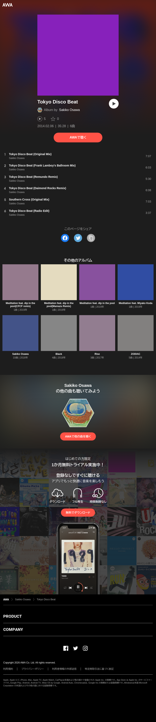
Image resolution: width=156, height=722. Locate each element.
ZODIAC (135, 354)
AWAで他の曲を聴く (78, 436)
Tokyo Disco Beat (46, 599)
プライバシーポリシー (32, 669)
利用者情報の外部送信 (64, 669)
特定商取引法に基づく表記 (99, 669)
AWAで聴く (78, 137)
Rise (97, 354)
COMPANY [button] (13, 629)
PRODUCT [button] (12, 616)
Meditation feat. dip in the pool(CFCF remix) (20, 305)
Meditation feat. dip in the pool (97, 303)
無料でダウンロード (78, 512)
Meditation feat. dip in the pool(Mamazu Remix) (59, 305)
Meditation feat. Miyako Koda (135, 303)
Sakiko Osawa (69, 110)
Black (58, 354)
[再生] (114, 104)
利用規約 (8, 669)
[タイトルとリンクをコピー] (91, 238)
